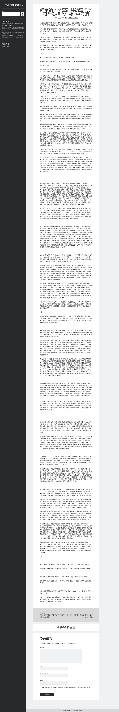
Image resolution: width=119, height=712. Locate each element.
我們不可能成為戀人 (13, 5)
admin (59, 18)
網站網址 (42, 680)
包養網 (78, 153)
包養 (45, 422)
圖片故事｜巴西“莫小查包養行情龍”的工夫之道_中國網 (80, 616)
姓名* (41, 666)
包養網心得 (65, 591)
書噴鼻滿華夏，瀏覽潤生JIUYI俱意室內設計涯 (12, 38)
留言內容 (42, 648)
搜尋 (3, 11)
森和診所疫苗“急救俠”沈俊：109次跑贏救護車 (12, 35)
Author (77, 710)
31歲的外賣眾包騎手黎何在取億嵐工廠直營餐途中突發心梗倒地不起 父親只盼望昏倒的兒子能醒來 (13, 29)
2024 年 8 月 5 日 (73, 18)
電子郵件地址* (44, 673)
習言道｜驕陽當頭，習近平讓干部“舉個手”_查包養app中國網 (53, 616)
